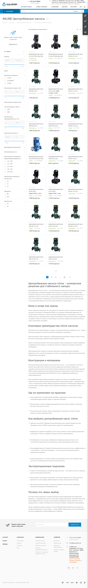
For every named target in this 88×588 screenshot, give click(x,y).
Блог (18, 548)
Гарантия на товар (40, 545)
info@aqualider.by (75, 543)
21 (64, 277)
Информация (39, 537)
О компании (20, 540)
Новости (19, 543)
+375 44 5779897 (34, 1)
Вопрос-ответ (57, 543)
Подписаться (75, 524)
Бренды (5, 544)
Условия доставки (40, 543)
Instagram (68, 568)
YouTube (73, 568)
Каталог (5, 537)
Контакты (19, 545)
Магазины (56, 540)
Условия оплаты (40, 540)
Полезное (57, 537)
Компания (20, 537)
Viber (77, 568)
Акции (5, 540)
